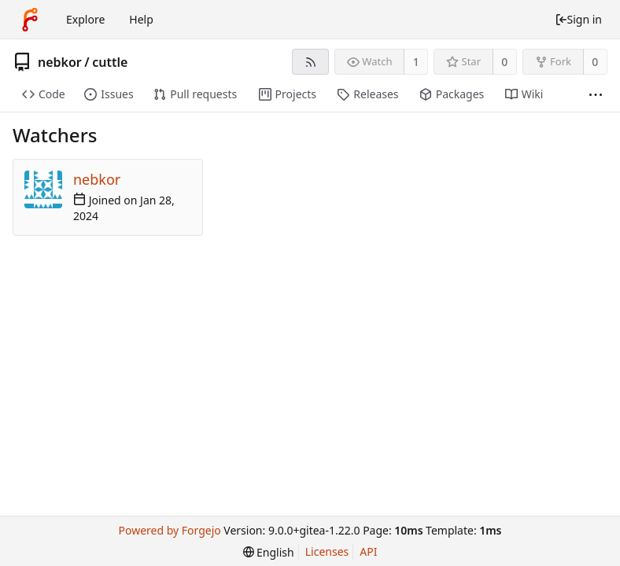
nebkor (60, 62)
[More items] (595, 95)
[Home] (30, 20)
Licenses (327, 551)
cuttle (109, 62)
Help (141, 19)
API (368, 551)
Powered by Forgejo (169, 530)
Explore (85, 19)
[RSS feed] (310, 62)
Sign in (578, 19)
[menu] (268, 552)
